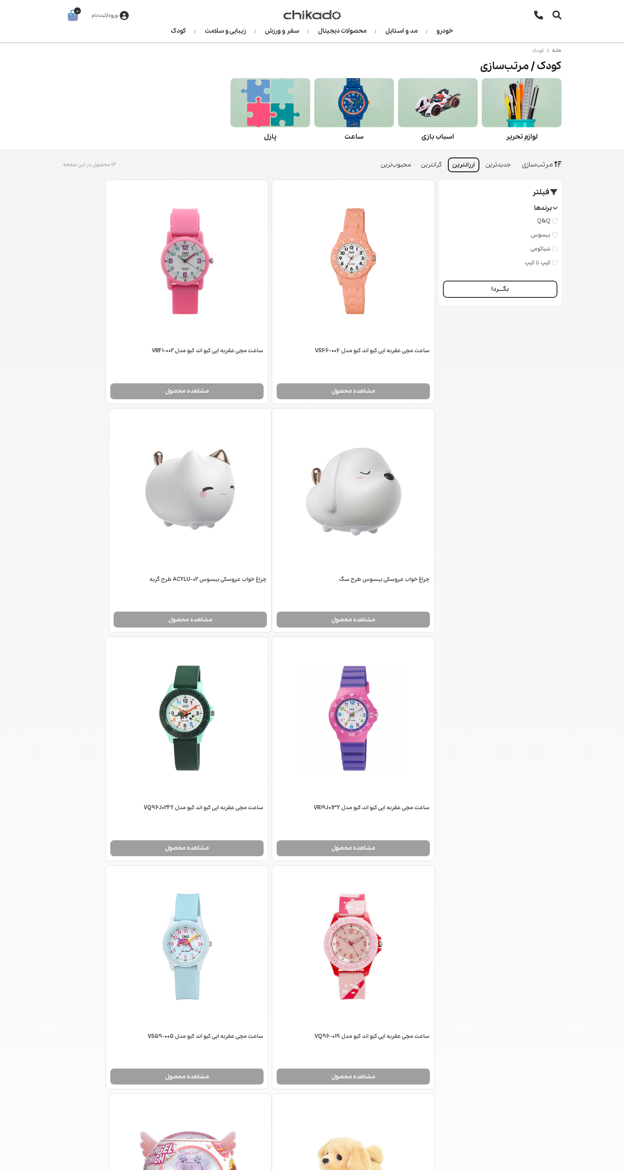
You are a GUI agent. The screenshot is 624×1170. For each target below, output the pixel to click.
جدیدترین (498, 165)
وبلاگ (117, 1057)
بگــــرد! (500, 289)
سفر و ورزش (282, 31)
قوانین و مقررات (242, 1082)
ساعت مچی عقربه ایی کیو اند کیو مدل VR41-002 (249, 320)
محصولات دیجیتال (342, 31)
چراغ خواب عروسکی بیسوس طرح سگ (134, 320)
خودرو (444, 31)
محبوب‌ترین (395, 165)
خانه (556, 50)
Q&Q (547, 221)
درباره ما (252, 1044)
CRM (84, 1157)
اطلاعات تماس (245, 1057)
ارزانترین (463, 165)
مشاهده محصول (374, 360)
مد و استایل (401, 31)
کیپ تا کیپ (541, 263)
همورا (69, 1157)
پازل (270, 137)
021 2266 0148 (523, 1063)
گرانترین (431, 165)
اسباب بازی (437, 137)
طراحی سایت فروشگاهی (123, 1157)
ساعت (354, 137)
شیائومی (543, 249)
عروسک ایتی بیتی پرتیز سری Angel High (382, 910)
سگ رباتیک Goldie (157, 714)
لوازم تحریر (521, 137)
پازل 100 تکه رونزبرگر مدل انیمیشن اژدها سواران (124, 910)
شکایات (254, 1095)
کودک (178, 31)
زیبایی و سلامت (225, 31)
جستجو (114, 1044)
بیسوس (544, 235)
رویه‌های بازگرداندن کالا (235, 1070)
